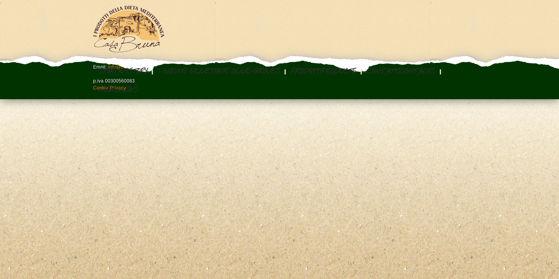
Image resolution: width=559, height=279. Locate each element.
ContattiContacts (401, 71)
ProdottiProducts (323, 71)
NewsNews (118, 90)
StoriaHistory (122, 71)
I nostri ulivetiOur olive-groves (219, 71)
